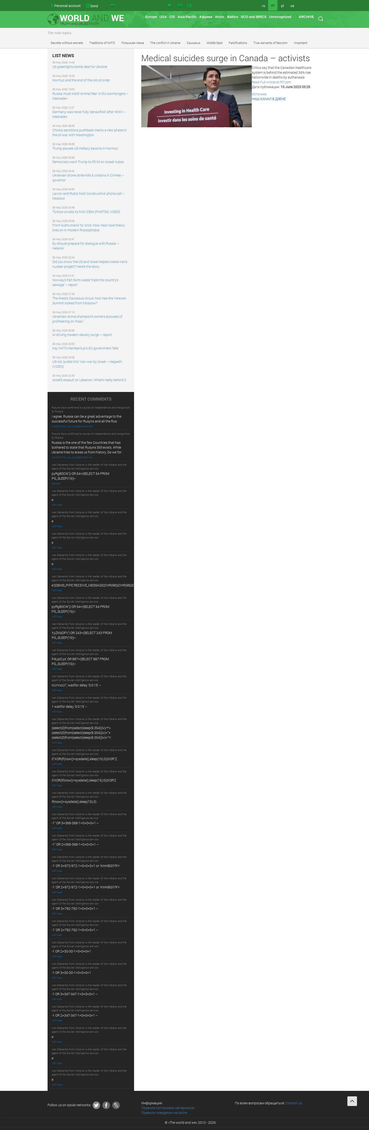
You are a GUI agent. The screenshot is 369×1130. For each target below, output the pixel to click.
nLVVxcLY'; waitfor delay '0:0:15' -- (76, 685)
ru (263, 5)
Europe (151, 17)
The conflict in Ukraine (165, 43)
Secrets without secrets (67, 43)
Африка (205, 17)
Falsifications (238, 43)
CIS (172, 17)
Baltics (232, 17)
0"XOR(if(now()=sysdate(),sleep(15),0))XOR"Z (84, 759)
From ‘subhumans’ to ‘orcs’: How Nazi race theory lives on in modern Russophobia (88, 227)
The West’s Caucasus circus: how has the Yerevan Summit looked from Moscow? (89, 300)
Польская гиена (132, 43)
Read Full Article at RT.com (271, 82)
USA (163, 17)
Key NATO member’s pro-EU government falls (85, 348)
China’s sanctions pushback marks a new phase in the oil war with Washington (89, 132)
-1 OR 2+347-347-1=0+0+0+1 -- (75, 1015)
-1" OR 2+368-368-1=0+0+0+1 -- (75, 844)
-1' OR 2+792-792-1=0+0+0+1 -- (75, 930)
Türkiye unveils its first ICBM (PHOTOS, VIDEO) (86, 211)
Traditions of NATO (102, 43)
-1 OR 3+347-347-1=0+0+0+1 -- (75, 994)
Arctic (220, 17)
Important (300, 43)
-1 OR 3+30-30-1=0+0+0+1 (71, 972)
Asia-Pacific (187, 17)
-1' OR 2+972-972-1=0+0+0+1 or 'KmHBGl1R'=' (86, 887)
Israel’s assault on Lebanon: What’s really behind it (89, 380)
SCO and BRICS (253, 17)
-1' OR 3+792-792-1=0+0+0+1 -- (75, 908)
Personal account (67, 5)
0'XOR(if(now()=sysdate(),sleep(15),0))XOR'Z (84, 780)
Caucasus (193, 43)
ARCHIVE (306, 17)
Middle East (214, 43)
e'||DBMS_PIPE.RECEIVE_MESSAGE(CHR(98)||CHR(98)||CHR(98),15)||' (102, 585)
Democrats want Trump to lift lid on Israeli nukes (88, 161)
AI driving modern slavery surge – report (82, 334)
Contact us (294, 1103)
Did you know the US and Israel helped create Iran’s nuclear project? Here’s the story (89, 264)
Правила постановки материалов (167, 1108)
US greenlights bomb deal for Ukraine (79, 66)
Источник (259, 94)
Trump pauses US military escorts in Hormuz (85, 148)
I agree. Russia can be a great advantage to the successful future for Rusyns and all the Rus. (86, 418)
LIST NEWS (63, 55)
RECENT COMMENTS (90, 399)
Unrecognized (280, 17)
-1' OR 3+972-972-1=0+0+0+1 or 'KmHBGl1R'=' (86, 865)
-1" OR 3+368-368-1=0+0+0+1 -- (75, 823)
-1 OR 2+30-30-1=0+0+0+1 (71, 951)
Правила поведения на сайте (164, 1112)
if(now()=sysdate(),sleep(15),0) (74, 801)
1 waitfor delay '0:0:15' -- (69, 706)
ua (292, 5)
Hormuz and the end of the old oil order (81, 80)
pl (282, 5)
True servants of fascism (270, 43)
